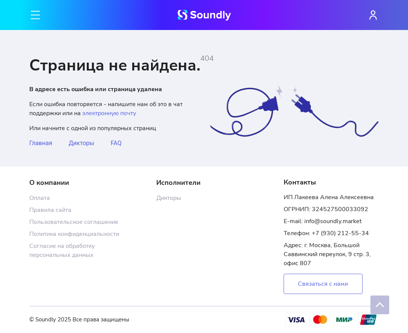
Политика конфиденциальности (74, 234)
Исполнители (178, 182)
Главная (40, 143)
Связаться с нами (323, 284)
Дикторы (81, 143)
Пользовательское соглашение (73, 222)
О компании (49, 182)
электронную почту (109, 113)
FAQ (116, 143)
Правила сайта (50, 210)
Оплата (39, 198)
